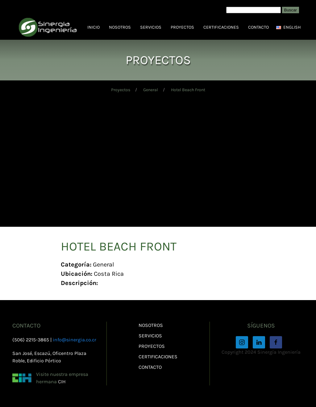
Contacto (258, 27)
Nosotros (120, 27)
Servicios (150, 27)
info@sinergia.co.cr (74, 340)
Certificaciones (221, 27)
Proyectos (182, 27)
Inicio (93, 27)
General (150, 89)
